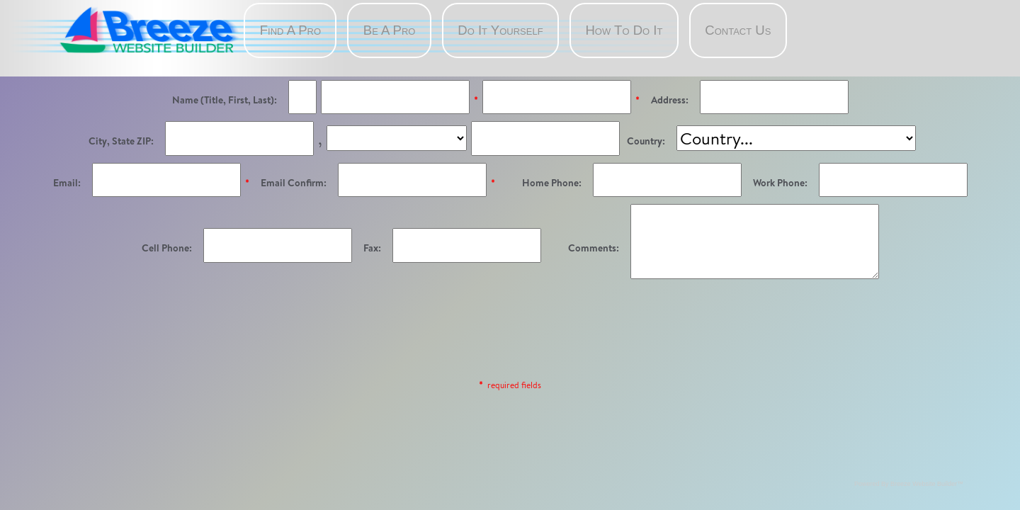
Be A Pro (389, 30)
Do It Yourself (500, 30)
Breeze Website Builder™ (926, 483)
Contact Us (738, 30)
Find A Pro (290, 30)
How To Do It (623, 30)
